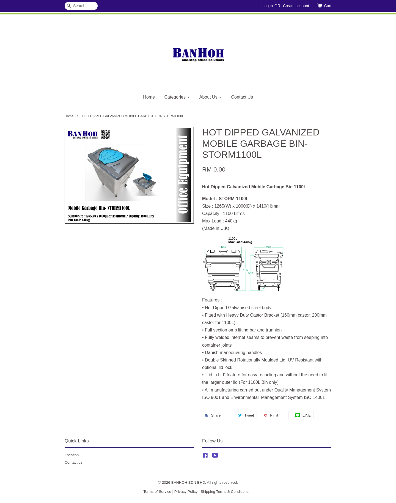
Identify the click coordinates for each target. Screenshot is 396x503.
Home (149, 97)
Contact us (73, 462)
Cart (327, 6)
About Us (210, 97)
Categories (177, 97)
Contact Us (242, 97)
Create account (296, 6)
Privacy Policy (186, 492)
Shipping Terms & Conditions (224, 492)
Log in (267, 6)
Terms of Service (157, 492)
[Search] (81, 6)
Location (72, 455)
